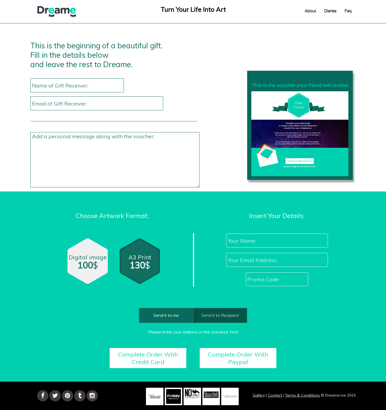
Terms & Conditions (302, 395)
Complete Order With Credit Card (148, 358)
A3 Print (140, 264)
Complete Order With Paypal (238, 358)
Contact (275, 395)
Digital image (88, 263)
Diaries (330, 11)
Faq (348, 11)
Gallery (259, 395)
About (310, 11)
